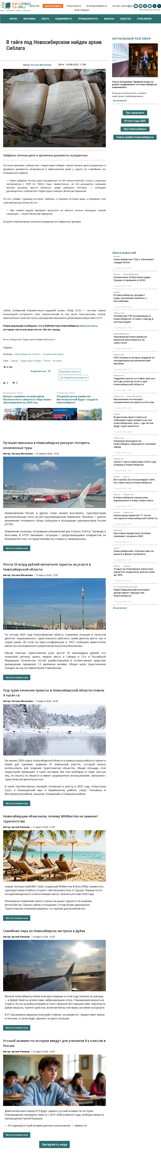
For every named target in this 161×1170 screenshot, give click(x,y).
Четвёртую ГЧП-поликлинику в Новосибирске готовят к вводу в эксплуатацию (133, 318)
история (57, 360)
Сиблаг (47, 360)
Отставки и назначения (125, 587)
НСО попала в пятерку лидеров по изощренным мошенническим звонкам (134, 360)
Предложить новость (70, 371)
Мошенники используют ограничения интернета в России (134, 401)
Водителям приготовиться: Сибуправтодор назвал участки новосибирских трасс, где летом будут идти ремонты (133, 421)
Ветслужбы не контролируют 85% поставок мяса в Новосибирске (134, 481)
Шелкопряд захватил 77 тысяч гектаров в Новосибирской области (135, 517)
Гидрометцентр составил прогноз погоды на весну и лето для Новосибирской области (134, 381)
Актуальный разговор (131, 38)
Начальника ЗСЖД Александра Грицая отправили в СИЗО (132, 279)
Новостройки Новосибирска (134, 137)
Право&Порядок (131, 274)
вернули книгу (88, 325)
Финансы (118, 530)
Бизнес (117, 256)
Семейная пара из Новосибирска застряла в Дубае (44, 931)
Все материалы (120, 100)
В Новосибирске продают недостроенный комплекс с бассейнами (130, 297)
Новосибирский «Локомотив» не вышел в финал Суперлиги (134, 552)
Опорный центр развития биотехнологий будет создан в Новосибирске (77, 399)
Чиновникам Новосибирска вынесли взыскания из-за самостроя (130, 339)
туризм (14, 360)
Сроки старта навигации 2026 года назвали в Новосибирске (135, 463)
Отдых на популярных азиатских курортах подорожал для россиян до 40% (134, 571)
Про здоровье (135, 112)
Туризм (126, 566)
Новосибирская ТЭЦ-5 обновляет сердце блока (134, 261)
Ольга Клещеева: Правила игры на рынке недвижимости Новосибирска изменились (134, 84)
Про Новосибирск (135, 129)
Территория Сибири (30, 360)
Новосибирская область (28, 354)
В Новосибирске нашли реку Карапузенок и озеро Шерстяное (133, 499)
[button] (128, 6)
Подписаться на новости (73, 377)
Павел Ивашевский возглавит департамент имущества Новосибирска (132, 592)
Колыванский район (53, 354)
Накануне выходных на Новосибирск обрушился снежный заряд (135, 443)
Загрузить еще (54, 1144)
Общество (119, 313)
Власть (126, 476)
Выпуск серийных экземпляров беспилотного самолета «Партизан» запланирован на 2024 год (27, 399)
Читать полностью (16, 548)
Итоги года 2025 (135, 120)
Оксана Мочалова (41, 64)
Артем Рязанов (21, 827)
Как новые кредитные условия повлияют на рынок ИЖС (132, 535)
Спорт (117, 548)
